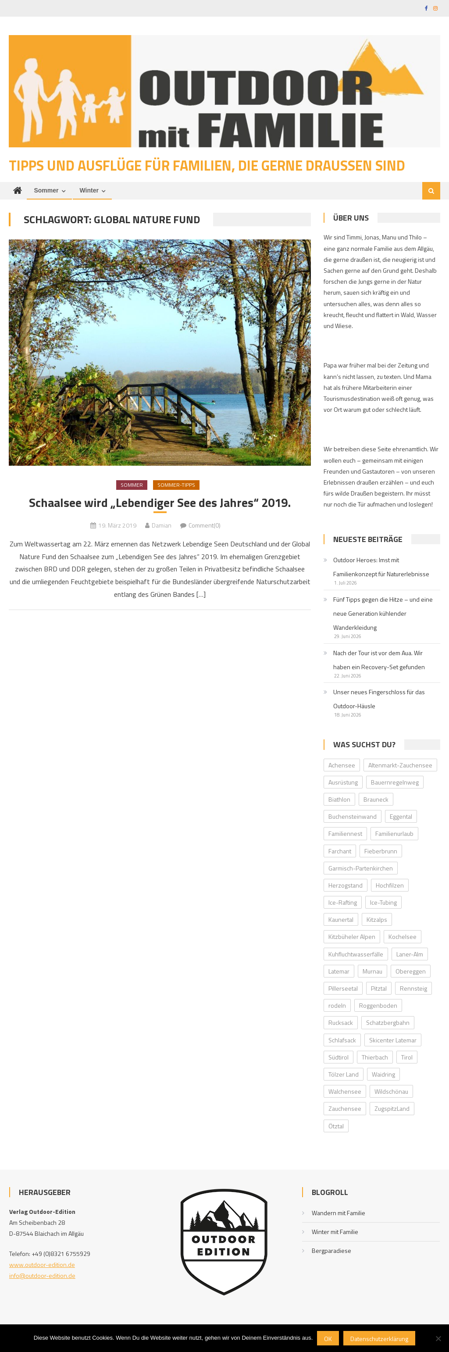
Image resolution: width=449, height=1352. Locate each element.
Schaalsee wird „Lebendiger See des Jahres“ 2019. (160, 504)
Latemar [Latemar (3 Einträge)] (338, 972)
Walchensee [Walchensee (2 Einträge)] (344, 1092)
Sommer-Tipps (176, 486)
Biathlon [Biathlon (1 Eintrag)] (339, 800)
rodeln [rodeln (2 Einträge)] (337, 1006)
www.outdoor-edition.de (42, 1265)
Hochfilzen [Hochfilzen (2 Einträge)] (390, 886)
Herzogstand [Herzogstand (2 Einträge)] (345, 886)
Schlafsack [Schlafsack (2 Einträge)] (342, 1040)
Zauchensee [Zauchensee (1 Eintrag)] (344, 1109)
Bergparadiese (331, 1251)
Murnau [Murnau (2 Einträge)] (372, 972)
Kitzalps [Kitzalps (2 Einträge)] (377, 920)
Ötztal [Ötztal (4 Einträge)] (336, 1126)
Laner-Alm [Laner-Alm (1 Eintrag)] (409, 955)
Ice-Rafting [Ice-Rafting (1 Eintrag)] (342, 903)
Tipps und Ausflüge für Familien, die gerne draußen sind (207, 166)
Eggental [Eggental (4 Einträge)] (401, 817)
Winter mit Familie (335, 1232)
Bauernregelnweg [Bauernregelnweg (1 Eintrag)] (395, 783)
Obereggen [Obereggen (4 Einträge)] (411, 972)
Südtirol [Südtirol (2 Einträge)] (338, 1058)
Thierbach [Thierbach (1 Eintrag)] (375, 1058)
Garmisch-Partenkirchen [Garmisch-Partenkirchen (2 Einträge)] (360, 869)
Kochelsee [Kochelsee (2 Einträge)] (402, 937)
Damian (161, 526)
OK (328, 1338)
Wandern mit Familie (338, 1213)
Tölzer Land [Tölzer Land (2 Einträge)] (343, 1075)
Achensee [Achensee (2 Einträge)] (341, 765)
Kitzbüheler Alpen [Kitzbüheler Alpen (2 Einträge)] (351, 937)
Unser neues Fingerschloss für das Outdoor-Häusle (379, 699)
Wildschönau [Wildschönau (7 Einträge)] (391, 1092)
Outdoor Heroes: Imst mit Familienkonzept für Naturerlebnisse (381, 567)
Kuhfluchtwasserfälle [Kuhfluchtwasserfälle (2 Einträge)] (355, 955)
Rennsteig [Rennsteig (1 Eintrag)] (413, 989)
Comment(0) (205, 526)
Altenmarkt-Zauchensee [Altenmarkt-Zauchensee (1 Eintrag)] (400, 765)
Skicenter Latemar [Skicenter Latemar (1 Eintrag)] (393, 1040)
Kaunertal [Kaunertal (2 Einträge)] (340, 920)
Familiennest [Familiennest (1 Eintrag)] (345, 834)
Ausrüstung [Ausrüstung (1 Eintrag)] (343, 783)
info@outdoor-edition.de (42, 1276)
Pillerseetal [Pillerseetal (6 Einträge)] (343, 989)
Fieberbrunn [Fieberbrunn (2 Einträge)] (380, 851)
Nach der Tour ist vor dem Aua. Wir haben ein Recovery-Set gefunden (379, 660)
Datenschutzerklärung (379, 1338)
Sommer (46, 191)
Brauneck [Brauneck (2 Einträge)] (375, 800)
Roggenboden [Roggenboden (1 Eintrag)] (378, 1006)
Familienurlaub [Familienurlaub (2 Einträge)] (394, 834)
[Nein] (438, 1338)
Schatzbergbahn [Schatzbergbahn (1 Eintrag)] (388, 1023)
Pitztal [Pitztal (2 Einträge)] (379, 989)
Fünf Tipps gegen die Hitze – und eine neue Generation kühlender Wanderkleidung (383, 614)
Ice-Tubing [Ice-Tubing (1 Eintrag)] (383, 903)
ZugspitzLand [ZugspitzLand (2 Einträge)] (392, 1109)
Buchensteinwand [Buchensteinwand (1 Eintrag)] (352, 817)
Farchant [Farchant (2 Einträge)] (339, 851)
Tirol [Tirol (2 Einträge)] (407, 1058)
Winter (89, 191)
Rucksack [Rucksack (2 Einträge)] (340, 1023)
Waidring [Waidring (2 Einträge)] (383, 1075)
